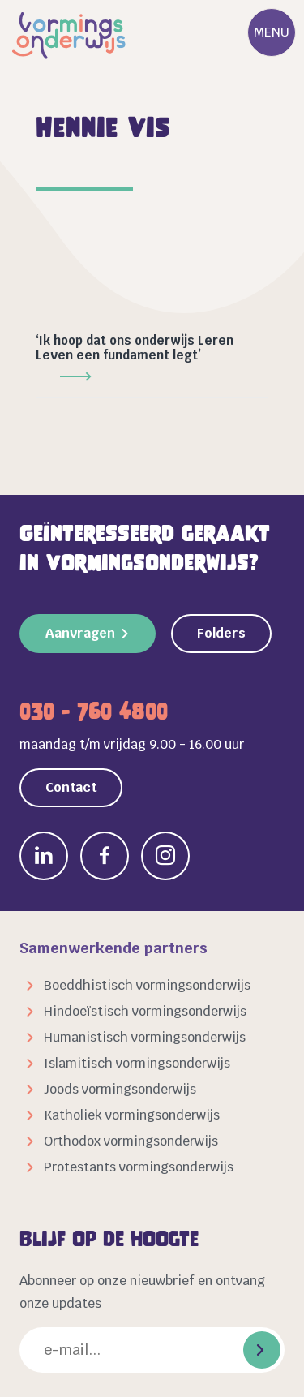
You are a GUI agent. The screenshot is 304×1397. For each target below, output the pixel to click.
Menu (271, 32)
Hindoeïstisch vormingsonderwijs (145, 1011)
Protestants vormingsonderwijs (138, 1167)
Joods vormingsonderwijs (120, 1089)
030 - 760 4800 (93, 711)
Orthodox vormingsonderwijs (131, 1141)
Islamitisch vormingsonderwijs (137, 1063)
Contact (70, 787)
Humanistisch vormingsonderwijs (145, 1037)
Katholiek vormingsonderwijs (132, 1115)
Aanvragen (80, 633)
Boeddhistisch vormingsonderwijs (147, 985)
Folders (221, 633)
